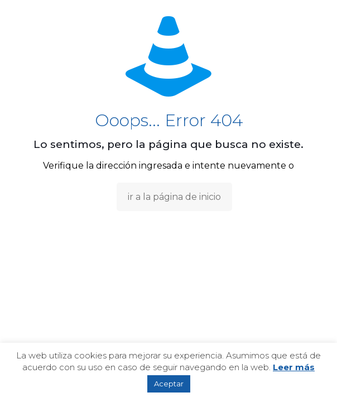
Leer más (294, 367)
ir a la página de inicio (174, 197)
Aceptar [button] (169, 383)
